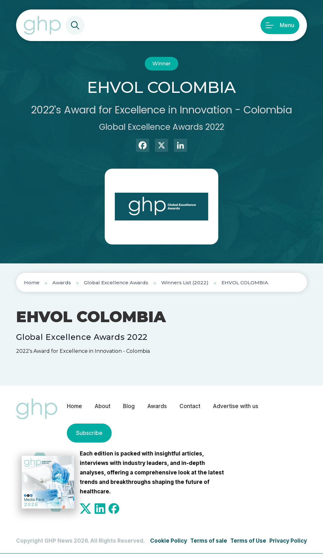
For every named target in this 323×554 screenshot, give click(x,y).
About (102, 406)
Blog (129, 406)
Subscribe (89, 433)
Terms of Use (248, 541)
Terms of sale (208, 541)
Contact (189, 406)
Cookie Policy (168, 541)
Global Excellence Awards (116, 283)
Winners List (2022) (184, 283)
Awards (61, 283)
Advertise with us (235, 406)
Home (31, 283)
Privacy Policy (288, 541)
